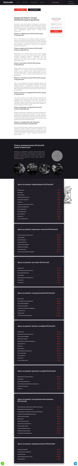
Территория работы (34, 2)
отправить (56, 31)
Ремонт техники (20, 9)
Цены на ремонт (25, 2)
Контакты (42, 2)
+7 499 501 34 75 (70, 1)
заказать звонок (55, 2)
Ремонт (18, 2)
